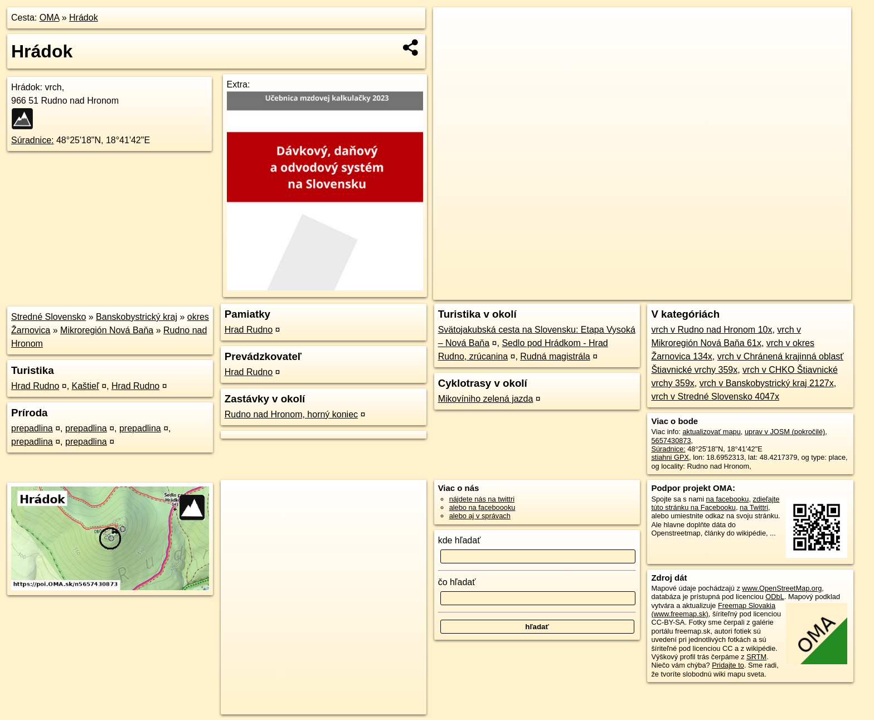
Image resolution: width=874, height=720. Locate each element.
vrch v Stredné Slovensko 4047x (715, 396)
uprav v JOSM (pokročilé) (785, 431)
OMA (50, 17)
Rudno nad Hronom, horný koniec (291, 414)
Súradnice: (32, 140)
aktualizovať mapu (711, 431)
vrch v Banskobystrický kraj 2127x (767, 383)
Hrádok (83, 17)
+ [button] (452, 26)
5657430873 (671, 440)
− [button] (452, 43)
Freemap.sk (716, 291)
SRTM (756, 657)
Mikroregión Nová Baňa (106, 330)
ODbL (774, 596)
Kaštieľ (85, 386)
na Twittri (754, 507)
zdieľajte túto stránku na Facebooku (715, 503)
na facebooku (727, 499)
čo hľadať (457, 582)
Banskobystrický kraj (136, 317)
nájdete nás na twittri (481, 499)
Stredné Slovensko (48, 317)
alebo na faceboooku (482, 507)
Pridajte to (728, 665)
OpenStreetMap (659, 291)
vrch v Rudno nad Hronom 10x (711, 329)
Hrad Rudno (35, 386)
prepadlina (32, 428)
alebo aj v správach (480, 516)
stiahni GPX (670, 457)
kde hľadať (459, 540)
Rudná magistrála (555, 356)
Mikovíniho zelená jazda (485, 398)
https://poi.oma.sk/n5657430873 (800, 291)
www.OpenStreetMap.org (782, 588)
